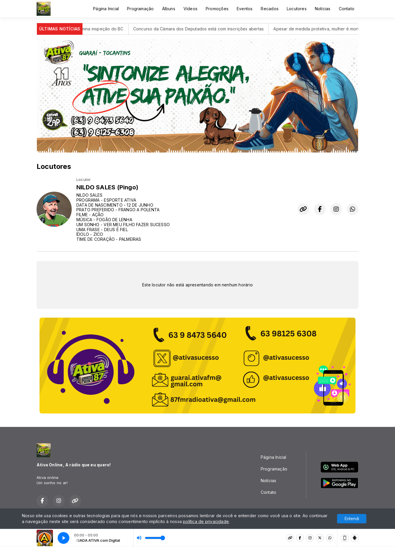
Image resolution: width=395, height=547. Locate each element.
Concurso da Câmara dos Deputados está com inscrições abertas (204, 28)
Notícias (323, 8)
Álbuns (168, 8)
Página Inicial (106, 8)
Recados (269, 8)
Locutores (297, 8)
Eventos (245, 8)
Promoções (217, 8)
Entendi (352, 518)
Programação (140, 8)
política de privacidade (206, 521)
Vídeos (190, 8)
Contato (346, 8)
